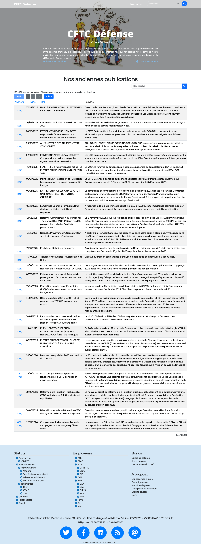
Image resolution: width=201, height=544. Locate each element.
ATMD (24, 490)
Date (33, 102)
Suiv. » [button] (48, 96)
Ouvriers (22, 496)
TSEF (24, 487)
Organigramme (140, 482)
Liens (134, 495)
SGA (78, 464)
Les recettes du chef (142, 464)
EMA (78, 480)
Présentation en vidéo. (55, 61)
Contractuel (23, 458)
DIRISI (81, 490)
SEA (80, 493)
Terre (79, 500)
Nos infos (136, 4)
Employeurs (82, 453)
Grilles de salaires (141, 458)
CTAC (79, 461)
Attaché (25, 471)
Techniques (25, 484)
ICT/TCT (23, 461)
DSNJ (81, 471)
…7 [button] (39, 96)
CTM (78, 458)
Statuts (19, 453)
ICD (23, 493)
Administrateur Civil (32, 480)
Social (20, 503)
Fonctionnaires (25, 464)
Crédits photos (139, 492)
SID (80, 474)
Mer (78, 506)
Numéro (19, 102)
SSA (80, 487)
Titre (42, 102)
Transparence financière (144, 488)
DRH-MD (83, 467)
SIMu (81, 496)
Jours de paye (139, 461)
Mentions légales (141, 485)
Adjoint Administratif (32, 477)
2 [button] (33, 96)
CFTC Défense (25, 4)
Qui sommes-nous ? (142, 479)
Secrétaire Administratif (34, 474)
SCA (80, 484)
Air (77, 503)
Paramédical (24, 500)
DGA (78, 477)
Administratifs (27, 467)
